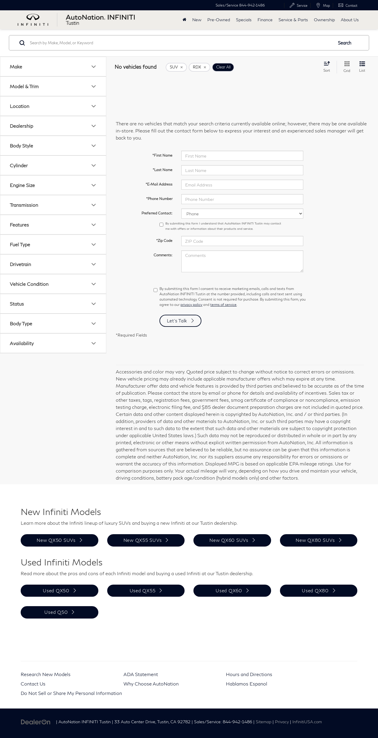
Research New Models (46, 674)
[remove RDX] (199, 67)
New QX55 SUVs (142, 540)
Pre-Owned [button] (218, 19)
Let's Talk (177, 320)
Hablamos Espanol (246, 683)
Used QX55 (143, 590)
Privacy (282, 721)
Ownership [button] (324, 19)
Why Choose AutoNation (151, 683)
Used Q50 (56, 612)
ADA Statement (140, 674)
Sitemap (263, 721)
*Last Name (162, 170)
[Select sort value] (328, 67)
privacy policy (191, 304)
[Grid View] (346, 67)
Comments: (163, 255)
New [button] (196, 19)
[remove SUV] (176, 67)
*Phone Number (159, 198)
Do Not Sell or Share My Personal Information (71, 693)
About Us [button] (350, 19)
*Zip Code (164, 240)
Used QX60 (229, 590)
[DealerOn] (36, 721)
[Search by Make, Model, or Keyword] (180, 43)
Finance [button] (265, 19)
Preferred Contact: (156, 213)
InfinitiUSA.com (307, 721)
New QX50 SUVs (56, 540)
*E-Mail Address (159, 184)
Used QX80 (315, 590)
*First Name (162, 155)
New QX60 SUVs (228, 540)
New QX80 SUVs (315, 540)
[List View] (362, 67)
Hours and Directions (249, 674)
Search (344, 42)
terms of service (223, 304)
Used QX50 (56, 590)
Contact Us (33, 683)
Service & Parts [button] (293, 19)
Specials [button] (244, 19)
